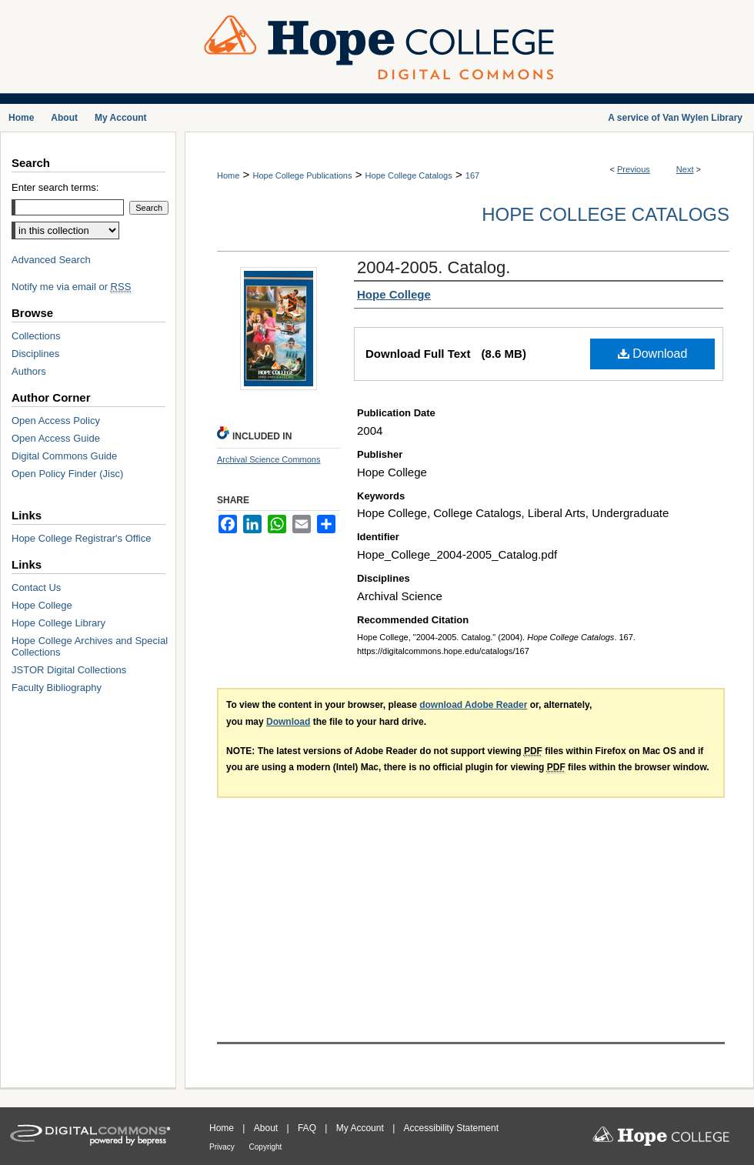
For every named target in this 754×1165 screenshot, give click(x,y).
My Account (361, 1128)
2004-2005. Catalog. (433, 267)
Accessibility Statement (451, 1128)
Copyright (265, 1147)
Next (685, 169)
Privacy (223, 1147)
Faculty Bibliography (57, 687)
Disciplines (35, 353)
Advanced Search (51, 259)
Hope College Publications (302, 175)
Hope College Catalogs (408, 175)
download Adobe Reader (473, 704)
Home (228, 175)
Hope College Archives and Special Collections (90, 646)
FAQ (308, 1128)
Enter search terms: (55, 187)
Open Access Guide (56, 438)
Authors (29, 371)
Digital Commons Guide (64, 456)
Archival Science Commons (269, 459)
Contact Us (36, 587)
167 (472, 175)
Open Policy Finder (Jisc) (67, 473)
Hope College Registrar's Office (81, 538)
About (267, 1128)
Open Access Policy (56, 420)
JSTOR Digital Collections (69, 670)
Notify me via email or (71, 286)
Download (653, 353)
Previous (633, 169)
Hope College (42, 605)
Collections (36, 336)
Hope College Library (58, 623)
